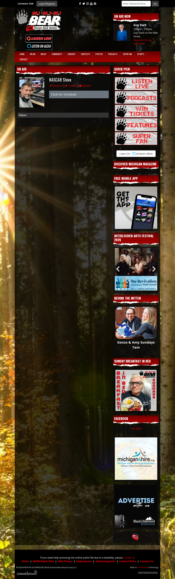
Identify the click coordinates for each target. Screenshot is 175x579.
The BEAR (136, 428)
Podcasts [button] (113, 54)
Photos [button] (99, 54)
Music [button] (43, 54)
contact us (129, 557)
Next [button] (154, 269)
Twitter (70, 85)
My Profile (139, 43)
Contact (85, 85)
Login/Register (46, 3)
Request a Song (142, 40)
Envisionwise (142, 567)
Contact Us (146, 561)
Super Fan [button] (127, 54)
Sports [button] (140, 54)
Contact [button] (24, 59)
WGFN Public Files (43, 561)
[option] (136, 269)
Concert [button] (71, 54)
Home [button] (22, 54)
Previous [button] (118, 269)
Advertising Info (105, 561)
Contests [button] (85, 54)
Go (155, 3)
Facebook (56, 85)
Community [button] (57, 54)
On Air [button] (32, 54)
